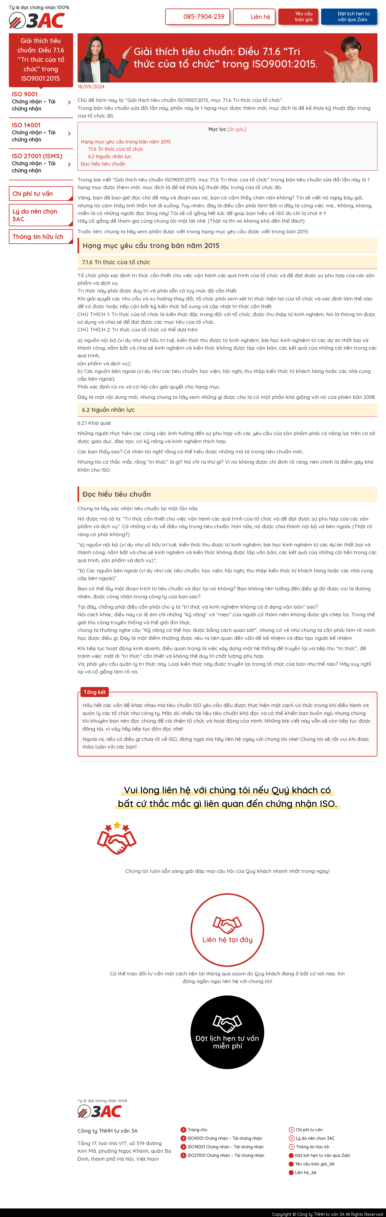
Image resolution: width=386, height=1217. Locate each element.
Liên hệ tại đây (227, 930)
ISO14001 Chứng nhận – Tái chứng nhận (226, 1147)
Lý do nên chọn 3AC (34, 215)
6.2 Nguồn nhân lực (110, 156)
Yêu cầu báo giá (304, 16)
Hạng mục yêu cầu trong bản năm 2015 (126, 141)
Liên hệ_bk (306, 1172)
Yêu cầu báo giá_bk (315, 1164)
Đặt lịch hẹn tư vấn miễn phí (227, 1032)
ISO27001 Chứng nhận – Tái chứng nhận (226, 1155)
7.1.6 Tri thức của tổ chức (115, 149)
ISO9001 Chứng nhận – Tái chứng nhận (225, 1138)
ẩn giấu (236, 129)
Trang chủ (197, 1129)
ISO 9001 (39, 101)
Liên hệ (260, 16)
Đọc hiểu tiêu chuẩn (103, 164)
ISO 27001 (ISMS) (39, 163)
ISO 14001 (39, 132)
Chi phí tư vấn (32, 193)
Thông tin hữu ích (37, 236)
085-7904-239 (203, 16)
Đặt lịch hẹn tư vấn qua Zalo (353, 16)
